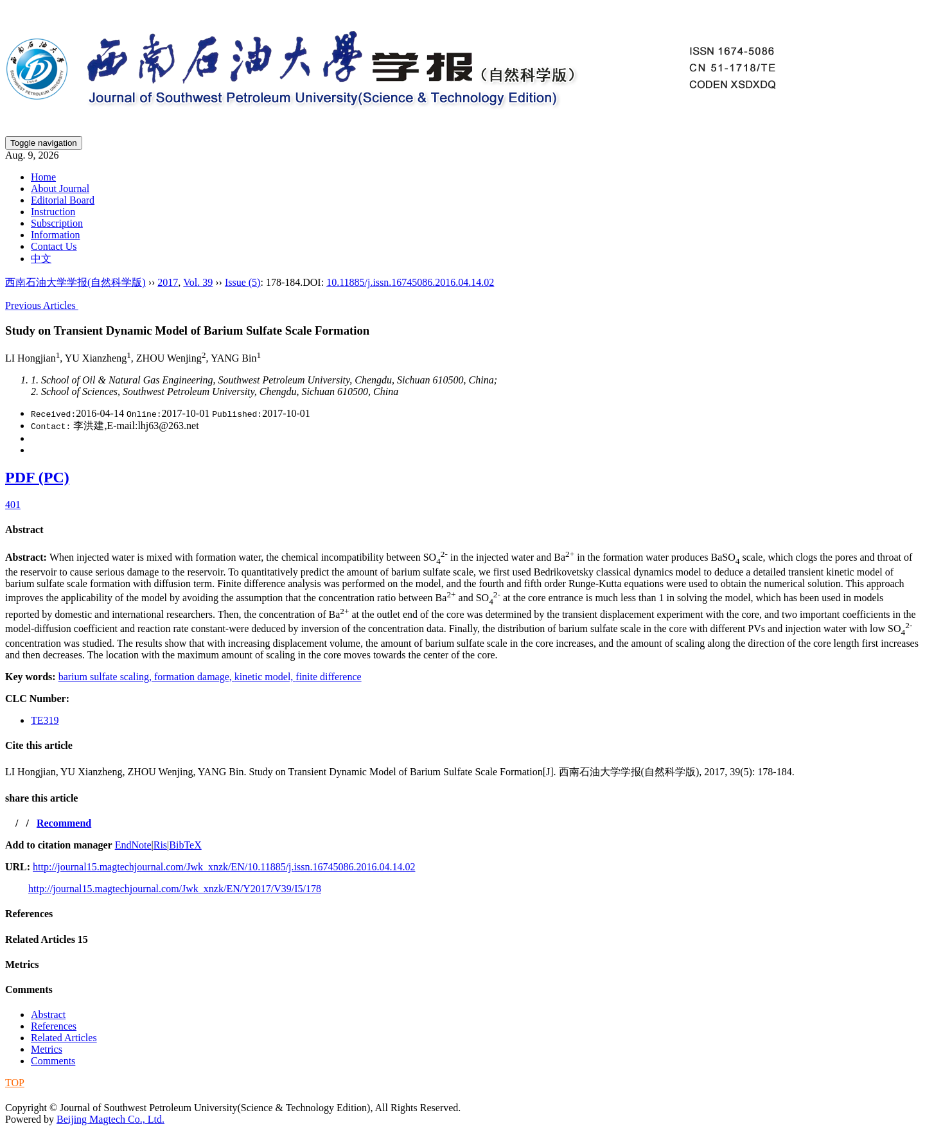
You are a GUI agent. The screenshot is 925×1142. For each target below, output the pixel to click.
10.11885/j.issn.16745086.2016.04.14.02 (410, 282)
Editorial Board (62, 200)
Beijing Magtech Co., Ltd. (110, 1119)
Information (55, 234)
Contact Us (54, 246)
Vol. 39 (198, 282)
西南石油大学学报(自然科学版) (75, 282)
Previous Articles (41, 305)
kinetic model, (265, 676)
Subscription (57, 223)
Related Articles (46, 939)
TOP (14, 1082)
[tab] (462, 530)
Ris (160, 844)
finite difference (328, 676)
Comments (29, 989)
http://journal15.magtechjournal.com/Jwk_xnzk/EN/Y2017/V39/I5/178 (174, 888)
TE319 (45, 720)
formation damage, (194, 676)
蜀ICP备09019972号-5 (53, 1094)
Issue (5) (243, 282)
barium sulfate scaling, (106, 676)
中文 (41, 258)
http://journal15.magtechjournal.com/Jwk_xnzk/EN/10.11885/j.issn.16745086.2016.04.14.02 (224, 866)
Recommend (64, 823)
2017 (167, 282)
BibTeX (185, 844)
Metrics (22, 964)
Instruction (53, 211)
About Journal (60, 188)
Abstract (24, 529)
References (29, 913)
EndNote (133, 844)
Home (43, 176)
